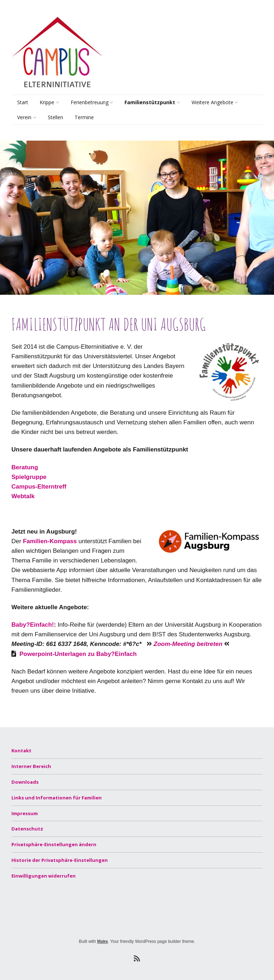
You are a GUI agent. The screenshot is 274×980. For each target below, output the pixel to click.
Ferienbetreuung (89, 102)
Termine (84, 117)
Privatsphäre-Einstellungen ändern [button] (53, 844)
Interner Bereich (31, 766)
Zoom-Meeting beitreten (188, 644)
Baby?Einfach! (32, 624)
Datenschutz (27, 828)
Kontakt (21, 750)
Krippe (47, 102)
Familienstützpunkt (150, 102)
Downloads (25, 782)
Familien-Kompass (50, 541)
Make (102, 941)
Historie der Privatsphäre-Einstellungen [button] (59, 860)
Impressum (24, 813)
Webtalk (23, 496)
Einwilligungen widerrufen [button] (43, 876)
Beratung (134, 118)
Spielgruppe (28, 477)
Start (22, 102)
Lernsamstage (207, 118)
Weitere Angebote (212, 102)
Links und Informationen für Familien (56, 797)
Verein (24, 117)
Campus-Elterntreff (38, 486)
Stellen (55, 117)
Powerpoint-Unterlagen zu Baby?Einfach (78, 654)
